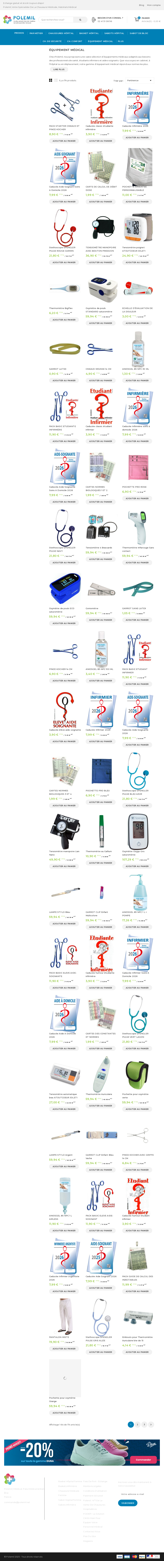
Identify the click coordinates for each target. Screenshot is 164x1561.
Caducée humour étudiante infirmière (100, 974)
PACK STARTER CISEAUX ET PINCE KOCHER (64, 128)
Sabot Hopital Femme (69, 1500)
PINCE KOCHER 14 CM (60, 669)
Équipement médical (100, 41)
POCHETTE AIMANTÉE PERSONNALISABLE (134, 188)
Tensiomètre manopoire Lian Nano (64, 853)
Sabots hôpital (114, 33)
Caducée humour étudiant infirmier (136, 1217)
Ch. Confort (74, 41)
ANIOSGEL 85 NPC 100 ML (99, 669)
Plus (121, 41)
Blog (141, 5)
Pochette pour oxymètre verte (135, 1096)
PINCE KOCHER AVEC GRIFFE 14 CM (138, 1156)
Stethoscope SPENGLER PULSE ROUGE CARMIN (62, 249)
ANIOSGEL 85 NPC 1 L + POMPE (134, 914)
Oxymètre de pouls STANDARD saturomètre (99, 310)
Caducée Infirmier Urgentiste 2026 (64, 1278)
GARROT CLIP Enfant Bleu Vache (99, 1156)
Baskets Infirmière (67, 1486)
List (56, 80)
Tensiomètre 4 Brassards (99, 547)
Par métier (36, 33)
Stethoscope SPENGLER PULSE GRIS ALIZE (99, 1339)
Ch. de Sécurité (52, 41)
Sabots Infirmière (67, 1504)
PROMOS (19, 33)
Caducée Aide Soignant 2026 (101, 1276)
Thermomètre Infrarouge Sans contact (138, 549)
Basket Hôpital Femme (70, 1481)
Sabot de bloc (138, 33)
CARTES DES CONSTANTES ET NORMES (101, 1035)
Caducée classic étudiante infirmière (99, 128)
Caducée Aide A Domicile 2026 (62, 1035)
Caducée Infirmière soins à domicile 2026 (136, 428)
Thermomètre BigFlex (61, 308)
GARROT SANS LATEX (134, 608)
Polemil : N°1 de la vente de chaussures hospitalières (94, 1504)
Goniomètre (92, 608)
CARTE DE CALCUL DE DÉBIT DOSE (101, 188)
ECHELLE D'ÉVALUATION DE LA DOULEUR (137, 310)
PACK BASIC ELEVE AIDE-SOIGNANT (99, 1217)
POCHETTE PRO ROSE (134, 487)
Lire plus (59, 69)
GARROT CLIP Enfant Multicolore (97, 914)
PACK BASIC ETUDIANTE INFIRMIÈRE (62, 428)
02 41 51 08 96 (105, 21)
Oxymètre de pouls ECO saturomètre (61, 610)
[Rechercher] (63, 20)
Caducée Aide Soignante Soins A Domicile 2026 (62, 488)
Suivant (150, 1424)
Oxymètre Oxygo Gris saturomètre (133, 853)
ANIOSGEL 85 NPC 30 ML (135, 369)
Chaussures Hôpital (61, 33)
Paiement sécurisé (93, 1495)
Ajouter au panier (64, 141)
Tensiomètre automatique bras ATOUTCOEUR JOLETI (63, 1096)
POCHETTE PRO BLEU (98, 790)
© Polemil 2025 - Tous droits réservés (23, 1556)
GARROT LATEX (57, 369)
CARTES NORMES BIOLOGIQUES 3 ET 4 (60, 792)
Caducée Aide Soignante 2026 (135, 731)
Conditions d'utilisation (95, 1491)
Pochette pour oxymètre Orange (62, 1399)
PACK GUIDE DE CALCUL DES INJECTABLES (137, 1278)
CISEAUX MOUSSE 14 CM (98, 369)
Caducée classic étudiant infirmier (99, 428)
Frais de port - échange (95, 1481)
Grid (50, 80)
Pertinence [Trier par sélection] (139, 80)
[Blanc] (55, 1332)
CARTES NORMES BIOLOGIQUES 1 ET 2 (97, 488)
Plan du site (89, 1536)
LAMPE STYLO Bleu (59, 912)
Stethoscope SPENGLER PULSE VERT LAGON (135, 1035)
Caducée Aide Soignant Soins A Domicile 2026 (64, 188)
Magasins (88, 1541)
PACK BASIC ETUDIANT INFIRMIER (135, 671)
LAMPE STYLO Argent (61, 1155)
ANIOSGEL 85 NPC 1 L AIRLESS (60, 1217)
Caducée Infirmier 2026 (98, 730)
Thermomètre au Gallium (99, 851)
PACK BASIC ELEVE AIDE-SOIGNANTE (63, 974)
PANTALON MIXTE (59, 1337)
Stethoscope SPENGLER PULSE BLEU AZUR (135, 792)
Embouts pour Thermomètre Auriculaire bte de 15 (137, 1339)
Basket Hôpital (89, 33)
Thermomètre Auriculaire (99, 1094)
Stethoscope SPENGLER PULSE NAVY (62, 549)
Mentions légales (92, 1486)
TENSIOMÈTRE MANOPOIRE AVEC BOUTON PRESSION (101, 249)
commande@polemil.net (17, 1502)
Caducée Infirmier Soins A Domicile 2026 (135, 974)
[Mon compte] (154, 5)
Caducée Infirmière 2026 (135, 126)
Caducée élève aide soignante (65, 730)
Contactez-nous (91, 1531)
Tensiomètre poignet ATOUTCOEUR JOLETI (134, 249)
